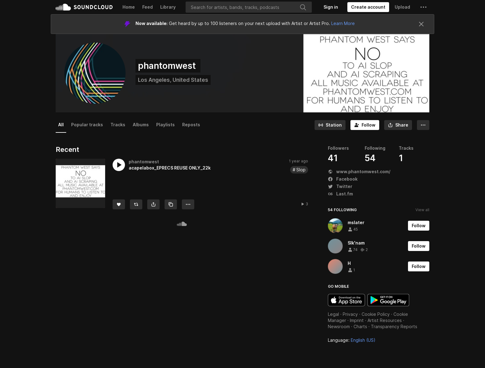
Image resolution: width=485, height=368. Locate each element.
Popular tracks (87, 124)
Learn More (343, 23)
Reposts (191, 124)
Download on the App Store (346, 300)
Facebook (343, 179)
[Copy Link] (171, 204)
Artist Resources (384, 320)
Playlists (165, 124)
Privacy (350, 314)
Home (128, 7)
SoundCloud (84, 7)
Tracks (117, 124)
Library (168, 7)
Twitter (340, 186)
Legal (333, 314)
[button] (423, 7)
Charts (360, 326)
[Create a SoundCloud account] (368, 7)
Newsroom (339, 326)
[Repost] (136, 204)
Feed (147, 7)
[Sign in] (331, 7)
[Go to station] (330, 125)
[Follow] (364, 125)
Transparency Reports (394, 326)
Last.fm (340, 193)
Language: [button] (352, 340)
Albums (141, 124)
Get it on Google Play (388, 300)
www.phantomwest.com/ (359, 171)
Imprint (357, 320)
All (61, 124)
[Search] (249, 7)
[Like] (119, 204)
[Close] (421, 24)
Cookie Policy (376, 314)
